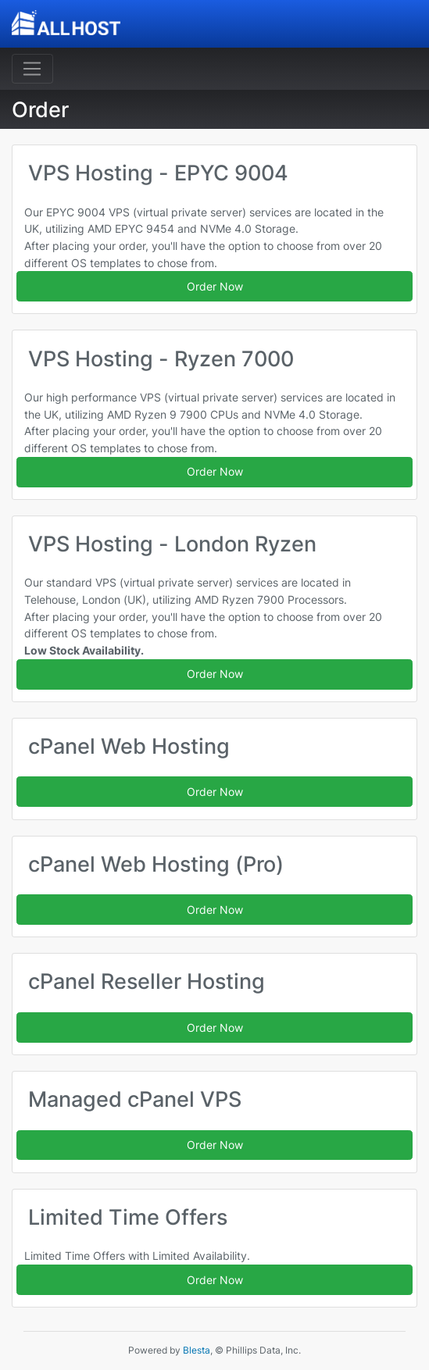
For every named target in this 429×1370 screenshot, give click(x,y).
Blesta (196, 1350)
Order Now (215, 286)
